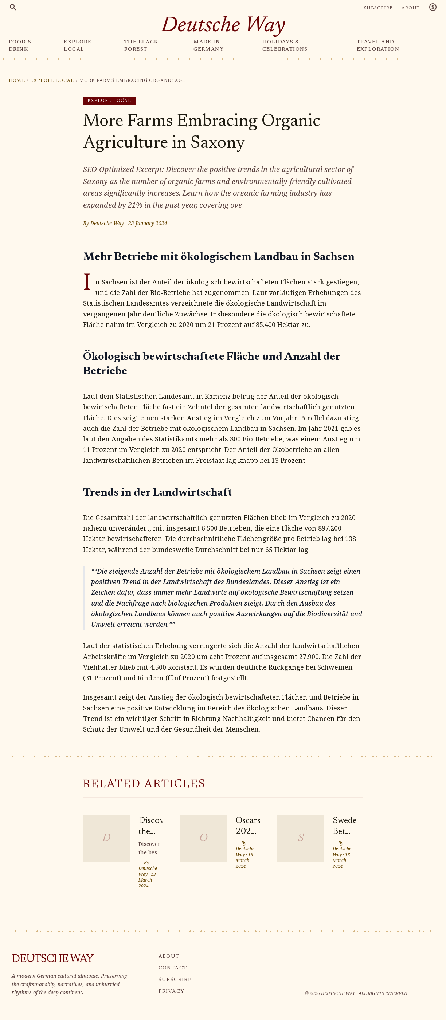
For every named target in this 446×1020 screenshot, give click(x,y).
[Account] (433, 8)
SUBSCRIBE (378, 8)
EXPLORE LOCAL (77, 46)
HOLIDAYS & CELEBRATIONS (285, 46)
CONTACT (173, 968)
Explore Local (52, 81)
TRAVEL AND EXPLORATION (378, 46)
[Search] (13, 8)
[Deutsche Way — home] (223, 27)
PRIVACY (172, 991)
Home (17, 81)
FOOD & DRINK (20, 46)
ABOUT (411, 8)
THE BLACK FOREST (141, 46)
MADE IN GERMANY (208, 46)
